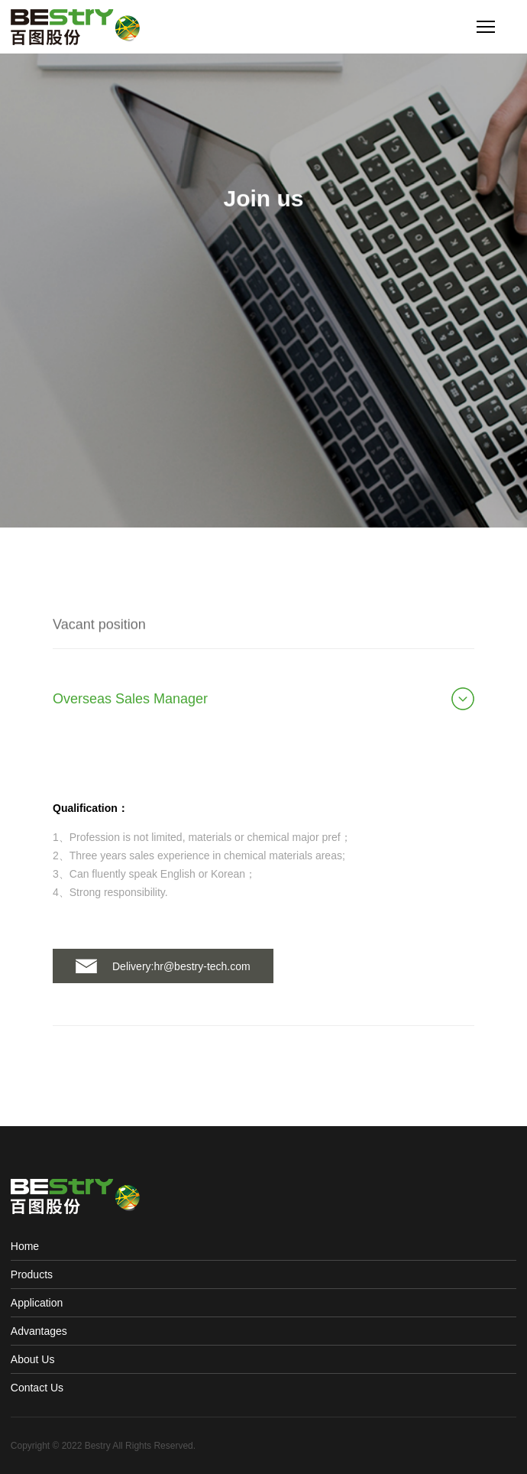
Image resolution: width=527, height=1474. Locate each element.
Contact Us (37, 1387)
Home (25, 1246)
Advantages (39, 1331)
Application (37, 1303)
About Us (33, 1359)
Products (32, 1274)
